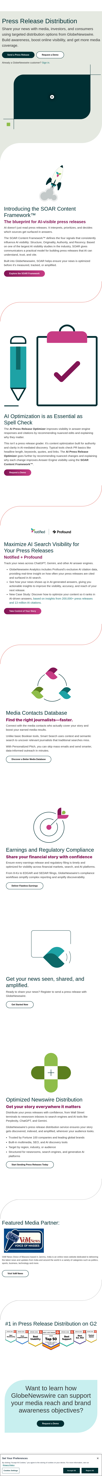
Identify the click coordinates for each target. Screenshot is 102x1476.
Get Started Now (20, 1004)
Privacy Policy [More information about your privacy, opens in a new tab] (8, 1465)
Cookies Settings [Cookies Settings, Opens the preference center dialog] (11, 1471)
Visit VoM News (15, 1273)
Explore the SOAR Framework (24, 273)
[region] (51, 1465)
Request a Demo (50, 55)
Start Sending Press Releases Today (30, 1165)
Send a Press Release (18, 55)
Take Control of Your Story (22, 611)
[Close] (98, 1458)
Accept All (71, 1471)
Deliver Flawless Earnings (25, 886)
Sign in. (46, 62)
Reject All (90, 1471)
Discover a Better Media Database (29, 759)
